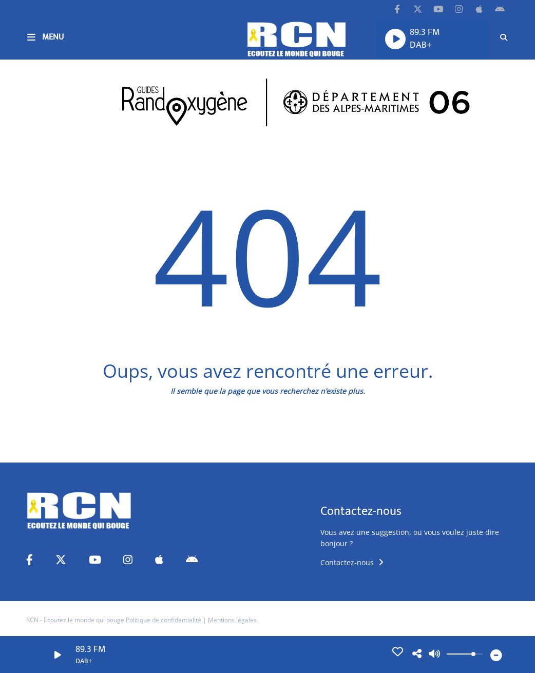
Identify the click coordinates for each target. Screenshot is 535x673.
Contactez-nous (352, 562)
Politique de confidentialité (163, 620)
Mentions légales (232, 620)
